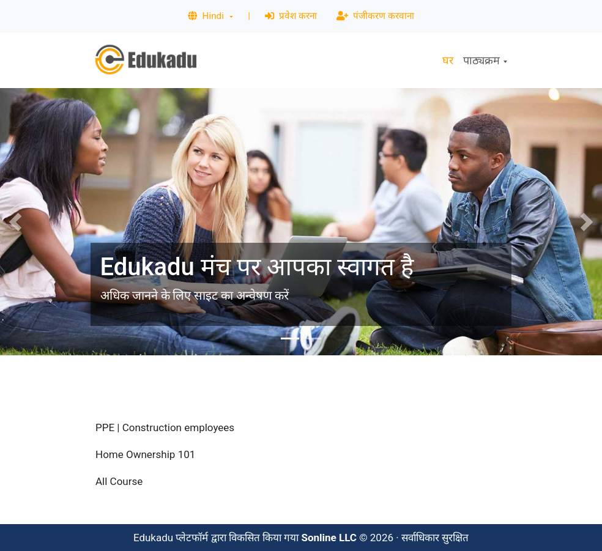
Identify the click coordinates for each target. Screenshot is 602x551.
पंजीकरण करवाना (375, 15)
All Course (119, 481)
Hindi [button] (207, 15)
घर (447, 60)
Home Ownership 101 (145, 454)
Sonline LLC (329, 537)
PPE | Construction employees (164, 427)
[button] (15, 221)
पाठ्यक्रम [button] (481, 60)
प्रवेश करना (291, 15)
